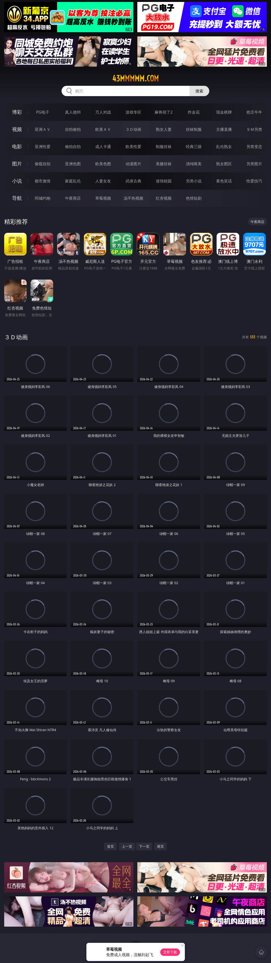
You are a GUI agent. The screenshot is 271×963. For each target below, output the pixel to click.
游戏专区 (133, 112)
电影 (17, 146)
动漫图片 (133, 163)
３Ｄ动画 (133, 129)
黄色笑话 (224, 181)
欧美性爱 (133, 146)
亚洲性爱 (42, 146)
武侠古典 (133, 181)
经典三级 (194, 146)
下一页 (144, 846)
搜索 (199, 91)
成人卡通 (103, 146)
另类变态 (254, 146)
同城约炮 (42, 198)
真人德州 (73, 112)
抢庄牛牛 (254, 112)
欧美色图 (103, 163)
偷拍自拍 (73, 146)
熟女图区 (224, 163)
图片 (17, 163)
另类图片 (254, 163)
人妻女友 (103, 181)
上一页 (127, 846)
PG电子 (42, 112)
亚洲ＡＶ (42, 129)
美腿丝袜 (164, 163)
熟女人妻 (164, 129)
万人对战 (103, 112)
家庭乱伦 (73, 181)
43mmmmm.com (135, 78)
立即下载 (170, 952)
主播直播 (224, 129)
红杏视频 (164, 198)
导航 (17, 198)
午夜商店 (73, 198)
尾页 (160, 846)
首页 (110, 846)
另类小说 (194, 181)
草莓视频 (103, 198)
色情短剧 (194, 198)
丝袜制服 (194, 129)
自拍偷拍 (73, 129)
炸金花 (194, 112)
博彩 (17, 112)
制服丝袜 (164, 146)
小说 (17, 181)
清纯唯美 (194, 163)
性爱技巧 (254, 181)
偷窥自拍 (42, 163)
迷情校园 (164, 181)
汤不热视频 (133, 198)
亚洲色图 (73, 163)
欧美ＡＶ (103, 129)
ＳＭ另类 (254, 129)
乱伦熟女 (224, 146)
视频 (17, 129)
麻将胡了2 (164, 112)
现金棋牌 (224, 112)
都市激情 (42, 181)
